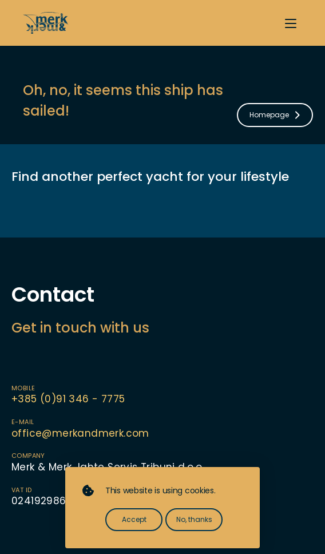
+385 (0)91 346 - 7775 (68, 399)
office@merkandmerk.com (80, 433)
